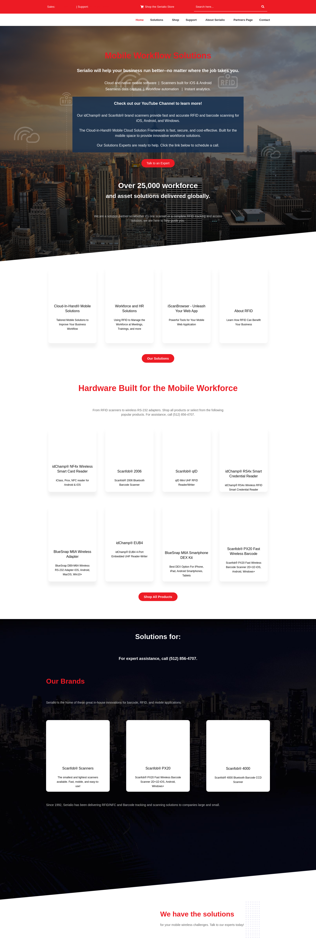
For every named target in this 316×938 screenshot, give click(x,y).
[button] (157, 19)
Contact (264, 19)
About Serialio (215, 19)
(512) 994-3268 (99, 6)
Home (140, 19)
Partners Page (243, 19)
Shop (175, 19)
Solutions (156, 19)
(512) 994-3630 (65, 6)
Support (191, 19)
